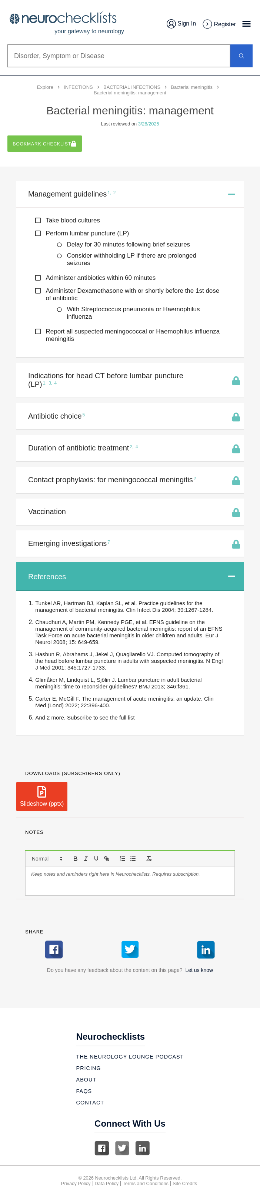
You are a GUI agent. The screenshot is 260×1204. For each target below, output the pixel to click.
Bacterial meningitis (192, 87)
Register (219, 24)
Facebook (101, 1148)
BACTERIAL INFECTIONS (131, 87)
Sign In (181, 23)
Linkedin (142, 1148)
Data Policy (107, 1183)
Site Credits (185, 1183)
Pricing (88, 1068)
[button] (47, 858)
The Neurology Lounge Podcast (130, 1057)
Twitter (122, 1148)
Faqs (84, 1091)
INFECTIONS (78, 87)
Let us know (199, 970)
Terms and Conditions (146, 1183)
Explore (45, 87)
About (86, 1080)
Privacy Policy (76, 1183)
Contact (90, 1103)
